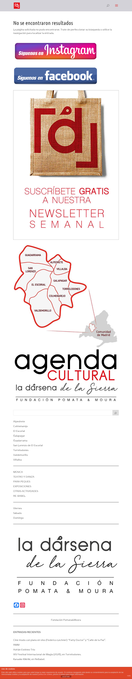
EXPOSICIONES (22, 486)
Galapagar (19, 435)
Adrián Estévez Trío (24, 649)
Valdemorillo (20, 454)
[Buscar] (115, 413)
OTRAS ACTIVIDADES (25, 491)
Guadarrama (20, 440)
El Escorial (19, 431)
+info (129, 676)
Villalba (17, 459)
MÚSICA (18, 471)
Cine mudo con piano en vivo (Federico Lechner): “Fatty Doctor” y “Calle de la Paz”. (59, 640)
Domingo (18, 517)
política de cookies (45, 674)
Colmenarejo (20, 426)
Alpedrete (19, 421)
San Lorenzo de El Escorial (28, 445)
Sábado (17, 513)
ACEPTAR (66, 676)
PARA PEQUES (21, 481)
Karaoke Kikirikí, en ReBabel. (29, 659)
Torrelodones (20, 450)
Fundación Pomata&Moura (66, 619)
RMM (16, 644)
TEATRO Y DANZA (23, 476)
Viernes (17, 508)
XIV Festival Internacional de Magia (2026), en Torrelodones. (47, 654)
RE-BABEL (19, 495)
